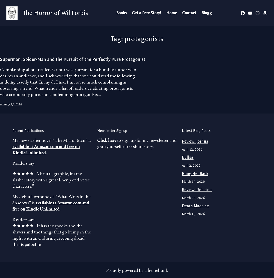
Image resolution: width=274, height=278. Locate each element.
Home (171, 13)
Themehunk (156, 270)
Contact (189, 13)
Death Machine (195, 206)
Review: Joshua (195, 141)
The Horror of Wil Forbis (55, 12)
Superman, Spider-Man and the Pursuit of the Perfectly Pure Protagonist (72, 59)
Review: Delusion (197, 189)
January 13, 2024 (11, 104)
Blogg (206, 13)
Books (121, 13)
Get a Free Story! (146, 13)
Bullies (188, 157)
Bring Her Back (195, 173)
